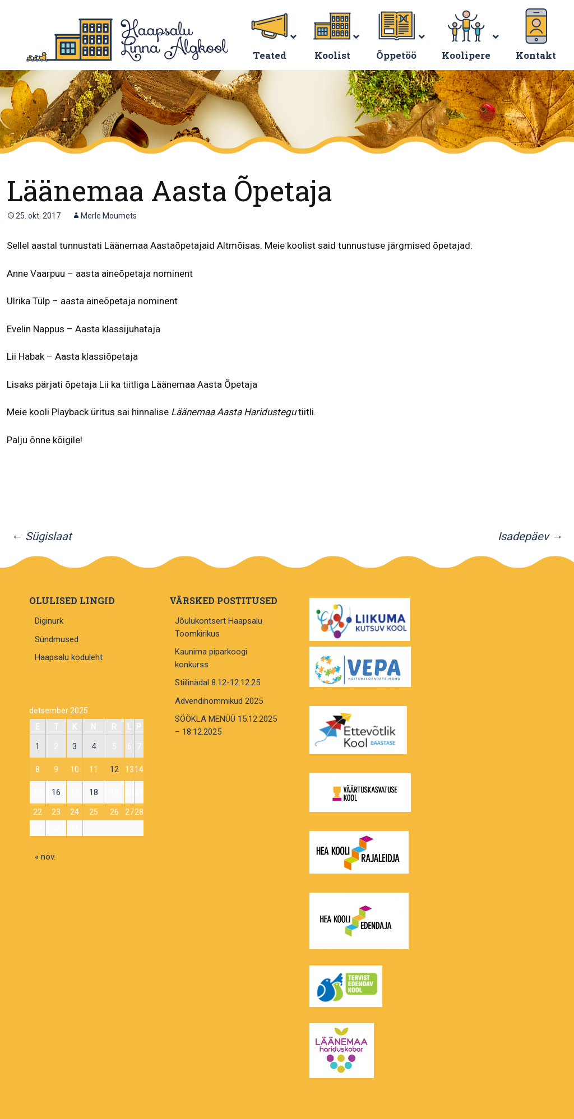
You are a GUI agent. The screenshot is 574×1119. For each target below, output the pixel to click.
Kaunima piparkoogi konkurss (211, 658)
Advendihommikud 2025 (219, 701)
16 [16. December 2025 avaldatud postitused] (56, 792)
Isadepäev (530, 536)
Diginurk (49, 621)
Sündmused (56, 639)
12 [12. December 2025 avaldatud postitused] (114, 769)
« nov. (45, 857)
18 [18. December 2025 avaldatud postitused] (93, 792)
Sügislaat (41, 536)
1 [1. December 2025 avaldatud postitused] (37, 746)
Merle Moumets (109, 215)
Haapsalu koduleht (69, 657)
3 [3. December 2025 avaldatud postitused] (74, 746)
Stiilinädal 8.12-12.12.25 (217, 682)
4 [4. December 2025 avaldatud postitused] (93, 746)
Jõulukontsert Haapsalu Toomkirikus (218, 627)
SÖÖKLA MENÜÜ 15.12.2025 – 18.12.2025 (226, 725)
